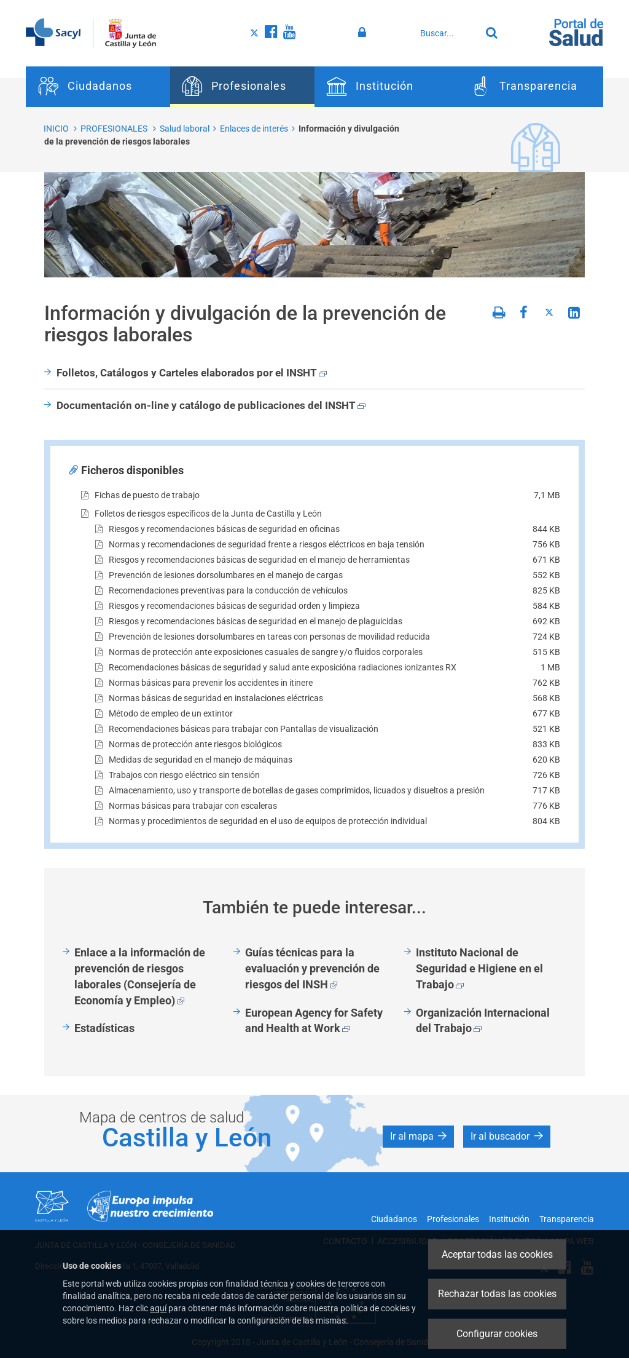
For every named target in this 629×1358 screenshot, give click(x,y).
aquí (158, 1308)
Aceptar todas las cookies (497, 1254)
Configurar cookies (496, 1334)
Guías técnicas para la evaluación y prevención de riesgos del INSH (312, 968)
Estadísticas (104, 1028)
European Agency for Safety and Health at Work (314, 1020)
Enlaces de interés (254, 128)
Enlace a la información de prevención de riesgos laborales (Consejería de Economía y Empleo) (139, 976)
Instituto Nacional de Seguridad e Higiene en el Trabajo (479, 968)
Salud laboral (184, 128)
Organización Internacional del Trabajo (483, 1020)
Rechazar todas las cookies (497, 1294)
